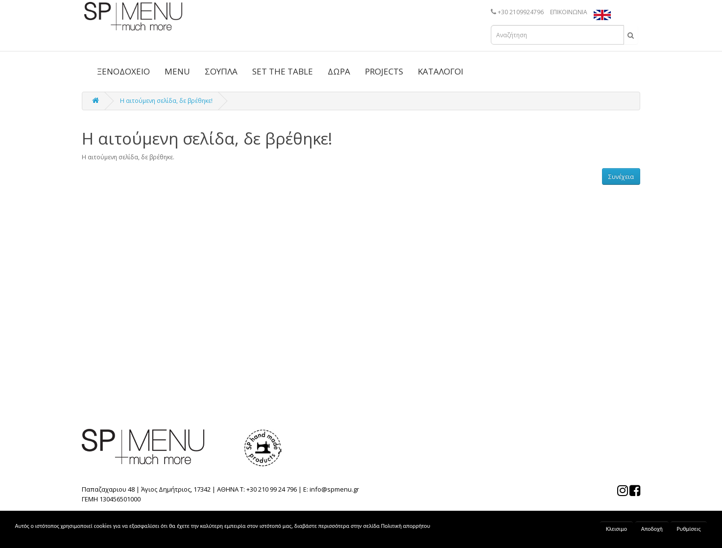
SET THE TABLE (282, 71)
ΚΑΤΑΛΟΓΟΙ (440, 71)
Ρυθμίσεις (688, 528)
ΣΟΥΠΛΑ (221, 71)
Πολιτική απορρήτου (405, 526)
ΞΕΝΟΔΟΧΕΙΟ (123, 71)
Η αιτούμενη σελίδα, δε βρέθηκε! (166, 101)
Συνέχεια (621, 177)
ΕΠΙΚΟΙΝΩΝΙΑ (568, 12)
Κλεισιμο (616, 528)
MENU (177, 71)
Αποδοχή (652, 528)
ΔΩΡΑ (339, 71)
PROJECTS (384, 71)
